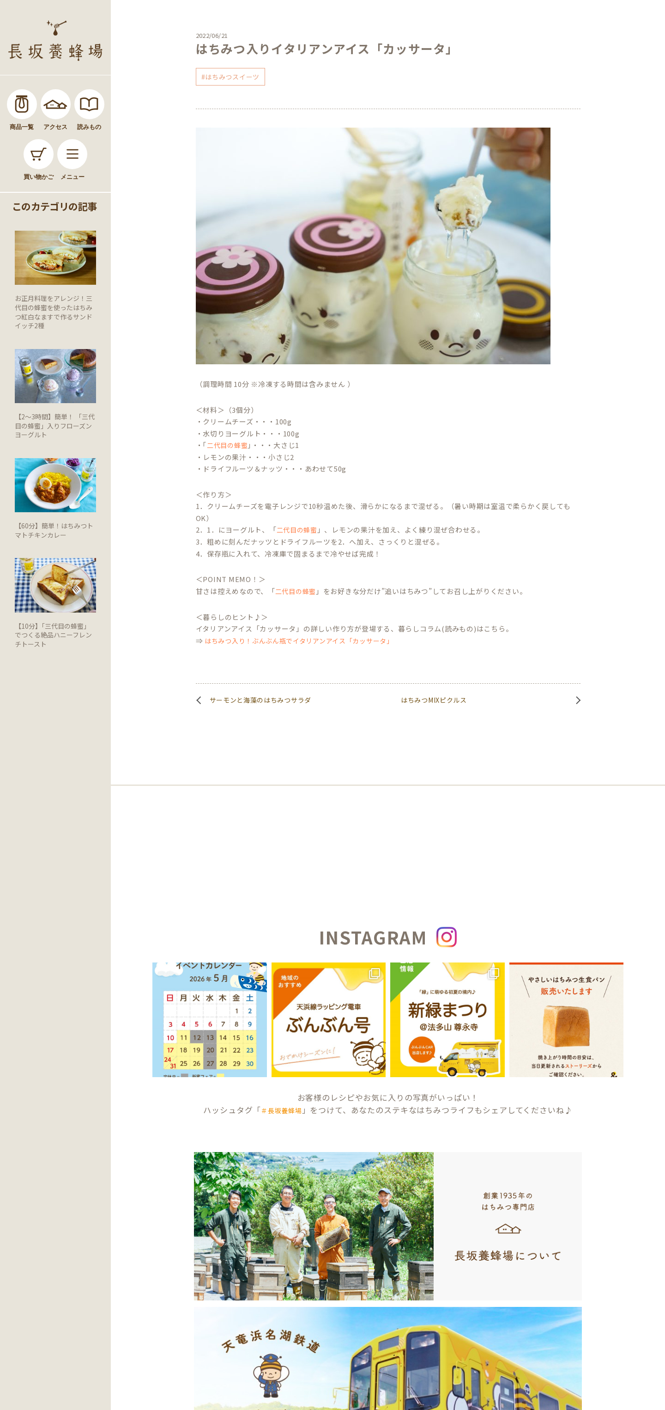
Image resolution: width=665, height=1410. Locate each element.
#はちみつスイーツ (230, 76)
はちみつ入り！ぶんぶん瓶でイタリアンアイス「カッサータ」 (299, 640)
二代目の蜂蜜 (227, 445)
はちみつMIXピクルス (434, 700)
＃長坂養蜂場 (281, 1110)
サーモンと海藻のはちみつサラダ (261, 700)
